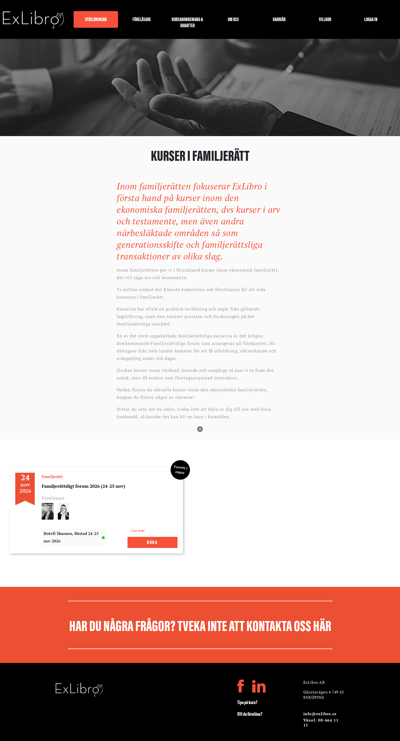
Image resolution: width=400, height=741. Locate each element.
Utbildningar (96, 19)
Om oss (233, 19)
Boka (152, 542)
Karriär (279, 19)
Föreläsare (141, 19)
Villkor (325, 19)
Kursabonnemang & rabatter (187, 21)
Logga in (371, 19)
